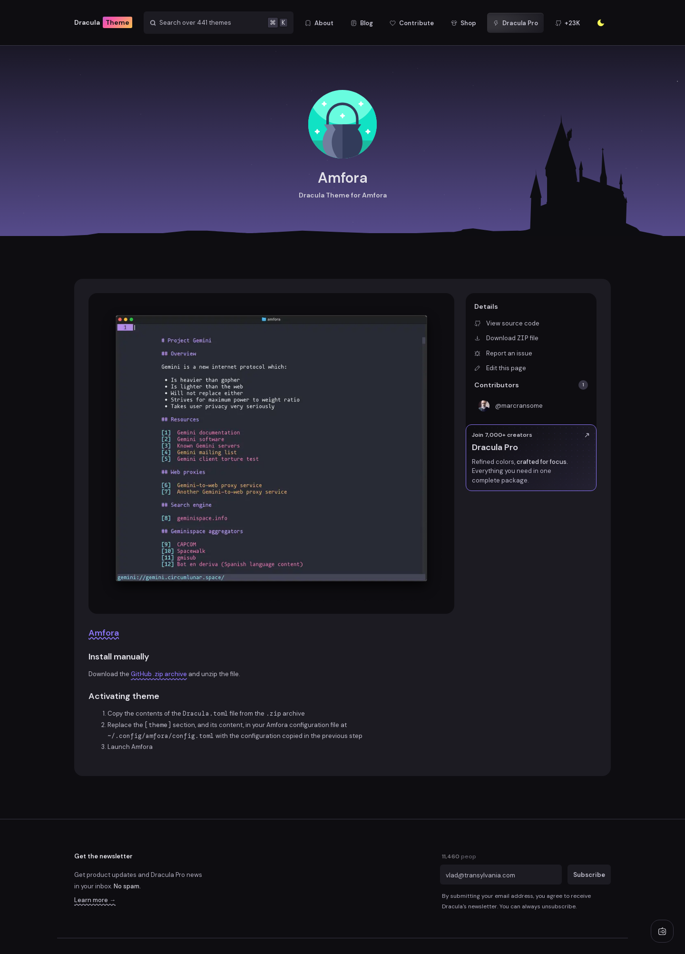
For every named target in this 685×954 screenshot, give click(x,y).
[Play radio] (662, 931)
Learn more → (95, 900)
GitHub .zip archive (159, 674)
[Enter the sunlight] (601, 23)
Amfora (103, 633)
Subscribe (589, 875)
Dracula (103, 23)
